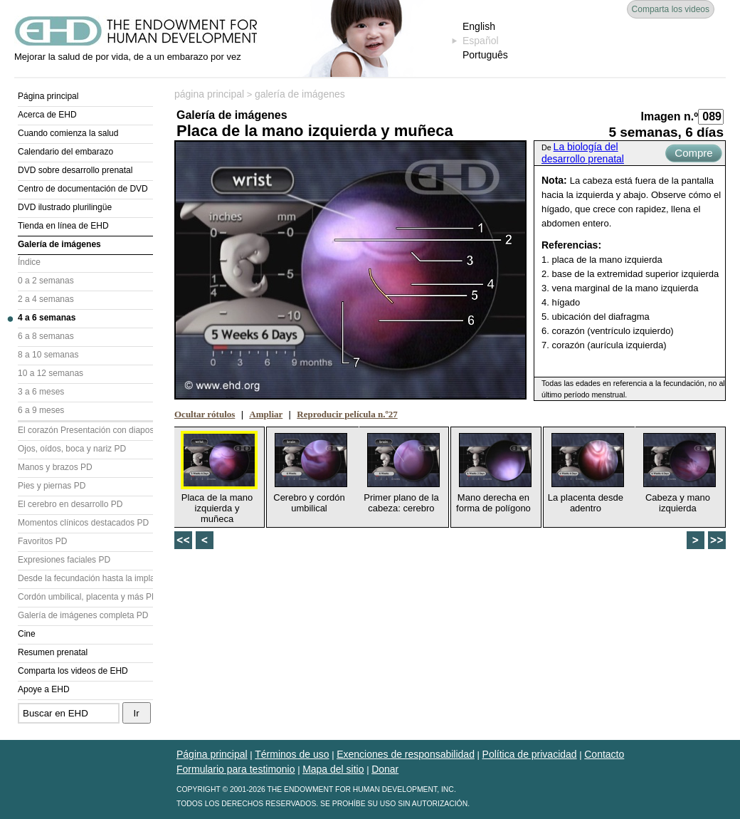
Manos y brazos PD (55, 467)
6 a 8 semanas (46, 336)
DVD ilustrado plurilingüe (65, 207)
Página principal (48, 96)
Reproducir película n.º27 (347, 414)
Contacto (604, 754)
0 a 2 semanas (46, 281)
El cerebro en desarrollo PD (70, 504)
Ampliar (265, 414)
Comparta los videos (670, 9)
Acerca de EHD (47, 115)
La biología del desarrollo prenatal (582, 153)
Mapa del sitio (333, 769)
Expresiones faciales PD (64, 560)
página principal (209, 94)
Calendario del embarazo (65, 152)
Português (485, 55)
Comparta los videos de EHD (73, 671)
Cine (27, 634)
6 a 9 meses (41, 410)
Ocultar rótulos (204, 414)
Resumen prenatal (53, 652)
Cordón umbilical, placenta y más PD (85, 597)
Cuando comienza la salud (68, 133)
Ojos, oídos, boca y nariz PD (72, 449)
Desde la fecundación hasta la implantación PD (85, 578)
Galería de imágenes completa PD (83, 615)
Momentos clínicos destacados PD (83, 523)
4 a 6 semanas (46, 318)
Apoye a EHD (44, 689)
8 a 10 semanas (48, 355)
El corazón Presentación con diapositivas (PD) (85, 430)
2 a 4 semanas (46, 299)
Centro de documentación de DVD (83, 189)
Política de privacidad (529, 754)
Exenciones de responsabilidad (406, 754)
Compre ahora (693, 154)
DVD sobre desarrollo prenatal (75, 170)
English (478, 26)
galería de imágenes (300, 94)
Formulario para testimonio (235, 769)
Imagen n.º (669, 116)
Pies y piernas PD (51, 486)
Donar (384, 769)
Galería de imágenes (59, 244)
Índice (29, 262)
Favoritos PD (42, 541)
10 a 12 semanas (50, 373)
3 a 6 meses (41, 392)
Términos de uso (292, 754)
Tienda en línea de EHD (63, 226)
